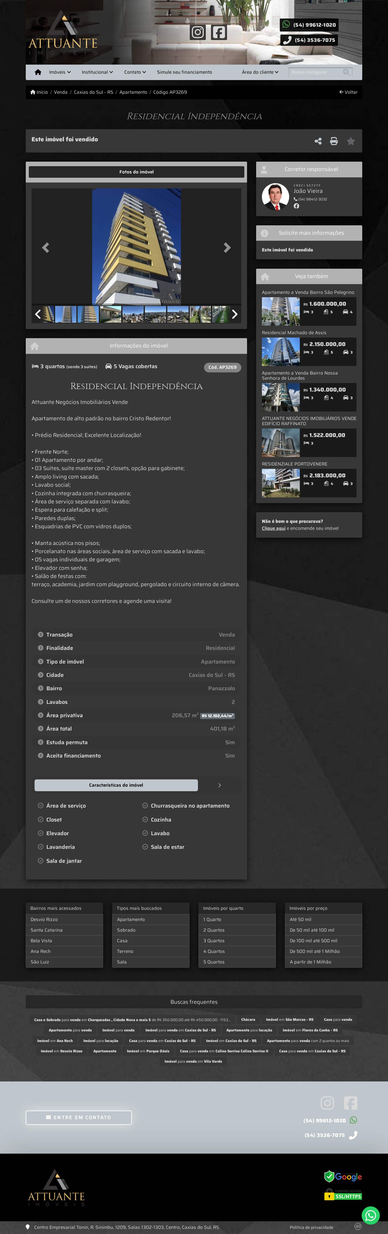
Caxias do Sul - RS (93, 92)
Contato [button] (132, 72)
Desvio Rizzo (44, 919)
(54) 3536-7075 (315, 40)
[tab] (50, 172)
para (338, 1019)
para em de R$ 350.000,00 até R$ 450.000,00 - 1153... (132, 1019)
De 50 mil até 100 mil (312, 929)
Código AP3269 (170, 92)
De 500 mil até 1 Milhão (315, 951)
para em (181, 1030)
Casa (122, 940)
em (289, 1019)
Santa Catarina (47, 929)
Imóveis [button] (57, 72)
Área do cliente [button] (257, 72)
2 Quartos (214, 929)
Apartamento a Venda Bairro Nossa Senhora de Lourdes (300, 375)
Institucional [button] (95, 72)
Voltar (349, 92)
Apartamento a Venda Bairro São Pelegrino (308, 292)
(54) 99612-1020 (314, 25)
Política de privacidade (311, 1227)
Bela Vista (41, 940)
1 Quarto (212, 919)
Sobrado (126, 929)
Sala (122, 961)
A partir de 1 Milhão (310, 961)
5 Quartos (214, 961)
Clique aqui (274, 528)
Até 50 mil (300, 919)
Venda (61, 92)
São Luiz (40, 961)
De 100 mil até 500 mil (313, 940)
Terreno (125, 951)
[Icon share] (197, 31)
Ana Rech (41, 951)
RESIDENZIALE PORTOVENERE (294, 464)
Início (39, 92)
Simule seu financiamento (184, 72)
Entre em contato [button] (78, 1117)
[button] (47, 247)
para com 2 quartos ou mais (308, 1040)
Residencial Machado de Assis (294, 332)
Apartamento (133, 92)
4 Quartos (214, 951)
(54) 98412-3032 (310, 199)
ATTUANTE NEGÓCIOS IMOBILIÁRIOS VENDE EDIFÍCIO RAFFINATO (309, 421)
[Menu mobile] (38, 72)
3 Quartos (214, 940)
